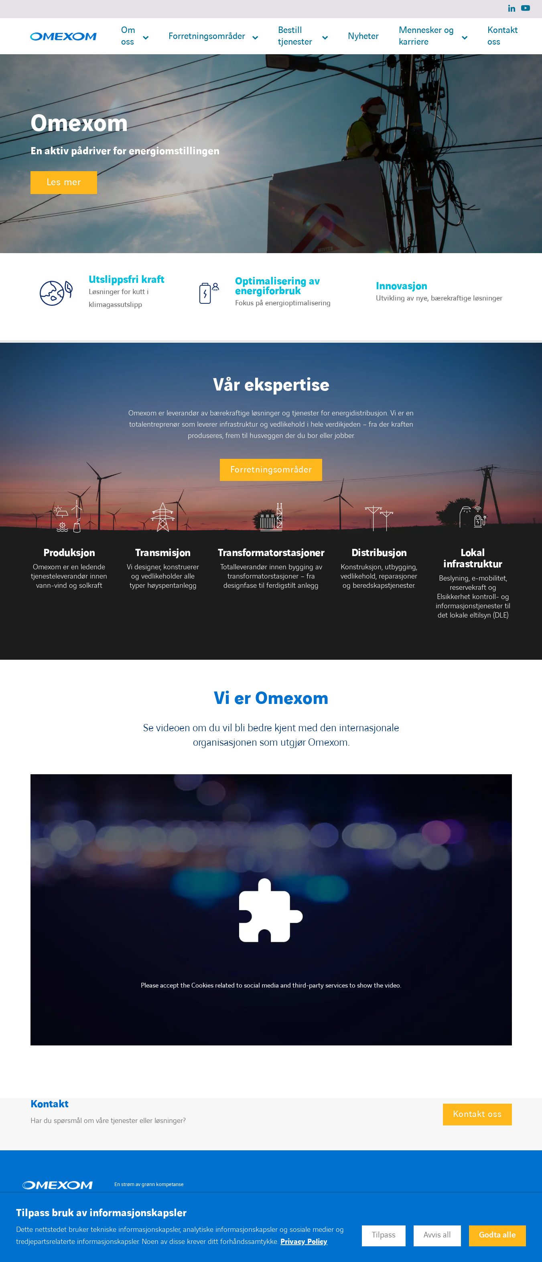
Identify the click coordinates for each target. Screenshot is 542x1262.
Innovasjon (401, 286)
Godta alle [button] (497, 1235)
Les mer (64, 182)
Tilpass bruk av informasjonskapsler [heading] (101, 1213)
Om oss (128, 36)
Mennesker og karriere (426, 36)
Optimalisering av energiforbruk (277, 286)
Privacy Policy (303, 1242)
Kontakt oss (502, 36)
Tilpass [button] (384, 1235)
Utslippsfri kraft (126, 280)
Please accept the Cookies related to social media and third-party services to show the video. (271, 985)
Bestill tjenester (295, 36)
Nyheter (363, 36)
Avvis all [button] (437, 1235)
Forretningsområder (206, 36)
